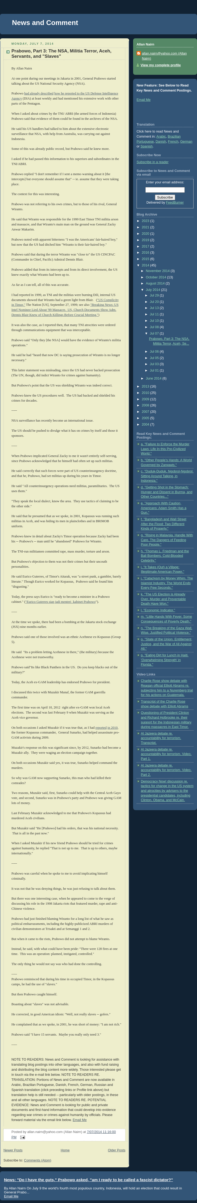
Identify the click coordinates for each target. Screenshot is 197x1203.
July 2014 (153, 290)
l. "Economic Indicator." (158, 610)
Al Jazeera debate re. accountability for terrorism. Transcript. (161, 738)
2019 (146, 240)
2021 (146, 227)
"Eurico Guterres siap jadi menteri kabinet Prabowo (60, 602)
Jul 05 (155, 358)
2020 (146, 234)
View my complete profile (161, 65)
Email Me (80, 1120)
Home (65, 1150)
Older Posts (116, 1150)
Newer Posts (12, 1150)
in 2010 (113, 728)
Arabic (161, 136)
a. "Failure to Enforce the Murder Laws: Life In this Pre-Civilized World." (165, 448)
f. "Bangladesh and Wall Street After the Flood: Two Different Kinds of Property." (163, 523)
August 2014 (156, 283)
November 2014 (158, 271)
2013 (146, 386)
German (186, 141)
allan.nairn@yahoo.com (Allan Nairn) (164, 56)
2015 (146, 259)
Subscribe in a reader (153, 162)
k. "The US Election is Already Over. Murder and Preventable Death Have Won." (163, 598)
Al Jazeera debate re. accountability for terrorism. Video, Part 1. (166, 754)
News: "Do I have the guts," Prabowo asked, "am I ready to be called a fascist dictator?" (88, 1179)
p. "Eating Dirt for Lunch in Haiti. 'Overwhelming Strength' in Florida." (164, 659)
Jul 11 (155, 314)
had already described (39, 93)
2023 (146, 221)
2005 (146, 418)
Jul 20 (155, 302)
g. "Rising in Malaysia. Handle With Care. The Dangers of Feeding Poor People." (167, 539)
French (173, 141)
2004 (146, 424)
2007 (146, 412)
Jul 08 (155, 327)
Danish (161, 141)
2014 (146, 265)
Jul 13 (155, 308)
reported (101, 728)
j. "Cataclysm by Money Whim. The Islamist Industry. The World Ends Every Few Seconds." (167, 583)
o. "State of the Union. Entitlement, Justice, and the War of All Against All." (166, 643)
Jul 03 (155, 364)
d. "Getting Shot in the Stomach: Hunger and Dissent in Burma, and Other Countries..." (166, 491)
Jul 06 (155, 351)
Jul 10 (155, 321)
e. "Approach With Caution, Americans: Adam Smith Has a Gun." (163, 507)
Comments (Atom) (37, 1160)
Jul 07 (155, 333)
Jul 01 (155, 370)
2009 (146, 399)
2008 (146, 405)
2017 (146, 246)
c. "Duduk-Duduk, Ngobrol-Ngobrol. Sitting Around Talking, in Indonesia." (167, 476)
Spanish (147, 146)
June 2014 (154, 378)
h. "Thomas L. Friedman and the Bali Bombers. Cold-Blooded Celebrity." (165, 555)
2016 (146, 252)
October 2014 (156, 277)
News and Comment (45, 23)
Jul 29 (155, 295)
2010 (146, 393)
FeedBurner (175, 202)
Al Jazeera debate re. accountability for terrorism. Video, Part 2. (166, 770)
